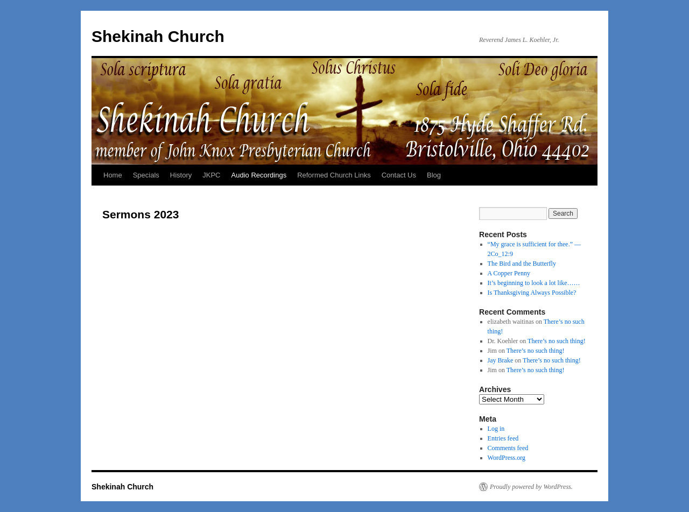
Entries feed (503, 438)
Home (112, 175)
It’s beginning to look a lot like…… (534, 283)
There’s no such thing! (557, 341)
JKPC (211, 175)
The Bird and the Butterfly (522, 263)
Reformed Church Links (334, 175)
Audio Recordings (259, 175)
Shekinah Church (158, 36)
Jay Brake (501, 360)
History (181, 175)
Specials (146, 175)
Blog (434, 175)
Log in (496, 428)
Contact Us (399, 175)
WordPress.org (506, 457)
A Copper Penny (509, 273)
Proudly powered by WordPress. (531, 486)
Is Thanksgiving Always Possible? (532, 292)
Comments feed (508, 448)
